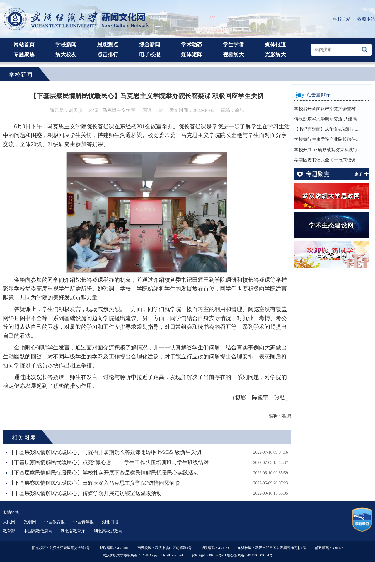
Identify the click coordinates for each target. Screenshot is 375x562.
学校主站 (342, 19)
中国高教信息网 (38, 531)
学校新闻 (65, 44)
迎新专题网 (331, 254)
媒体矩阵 (191, 54)
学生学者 (233, 44)
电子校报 (149, 54)
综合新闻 (149, 44)
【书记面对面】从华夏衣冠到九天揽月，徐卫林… (329, 129)
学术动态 (191, 44)
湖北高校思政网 (108, 531)
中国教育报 (54, 522)
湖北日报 (110, 522)
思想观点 (107, 44)
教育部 (9, 531)
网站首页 (24, 44)
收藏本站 (366, 19)
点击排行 (107, 54)
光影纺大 (275, 54)
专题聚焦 (24, 54)
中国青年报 (83, 522)
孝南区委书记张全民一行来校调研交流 (329, 160)
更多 (361, 174)
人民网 (9, 522)
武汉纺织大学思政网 (331, 196)
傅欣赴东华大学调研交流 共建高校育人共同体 (329, 119)
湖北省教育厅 (73, 531)
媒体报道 (275, 44)
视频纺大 (233, 54)
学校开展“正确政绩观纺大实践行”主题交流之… (329, 149)
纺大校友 (65, 54)
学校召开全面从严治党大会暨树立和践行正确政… (329, 108)
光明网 (30, 522)
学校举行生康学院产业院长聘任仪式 (329, 139)
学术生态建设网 (331, 225)
